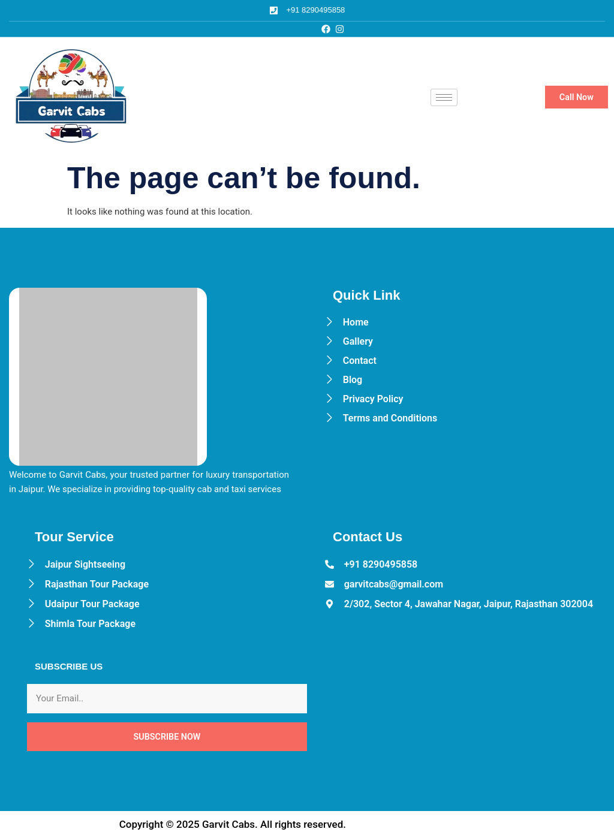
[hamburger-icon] (444, 97)
